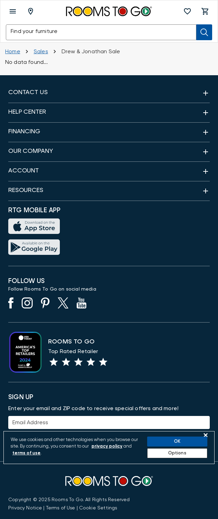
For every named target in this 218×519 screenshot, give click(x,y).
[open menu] (12, 11)
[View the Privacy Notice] (25, 508)
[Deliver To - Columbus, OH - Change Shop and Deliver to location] (32, 11)
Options (177, 453)
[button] (187, 11)
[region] (109, 447)
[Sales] (41, 51)
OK (177, 441)
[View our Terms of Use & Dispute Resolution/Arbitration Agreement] (60, 508)
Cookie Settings (98, 508)
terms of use (26, 453)
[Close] (206, 435)
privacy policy (106, 446)
